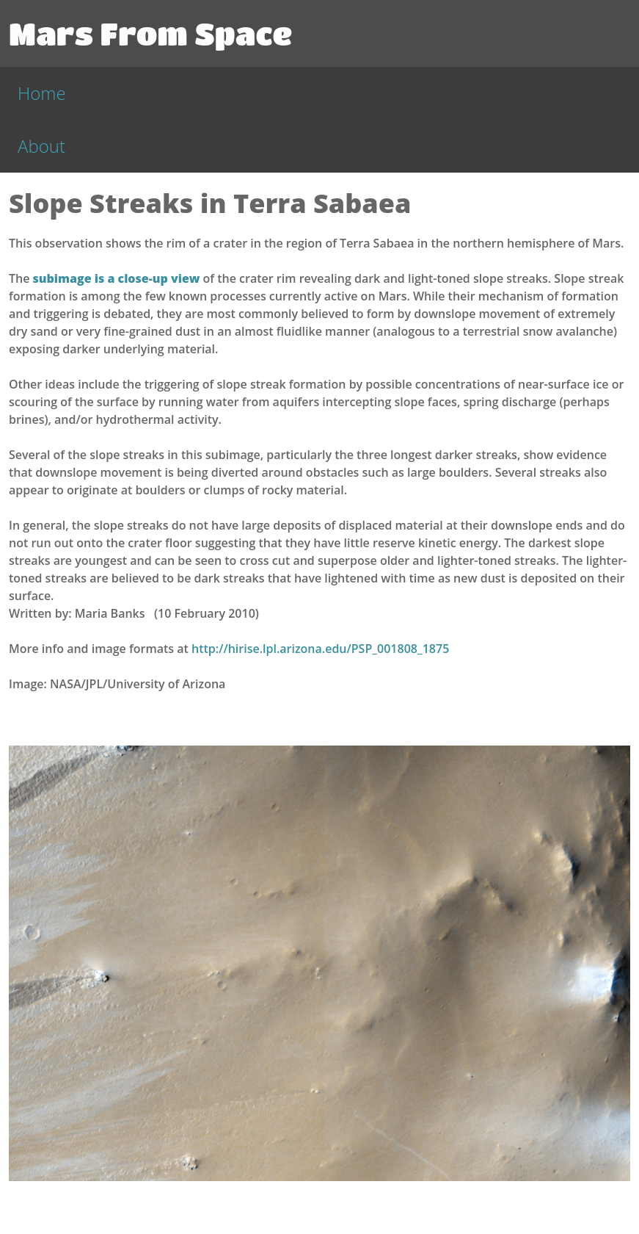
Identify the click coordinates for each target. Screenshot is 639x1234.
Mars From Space (150, 33)
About (41, 146)
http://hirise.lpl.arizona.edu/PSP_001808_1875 (320, 649)
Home (42, 93)
